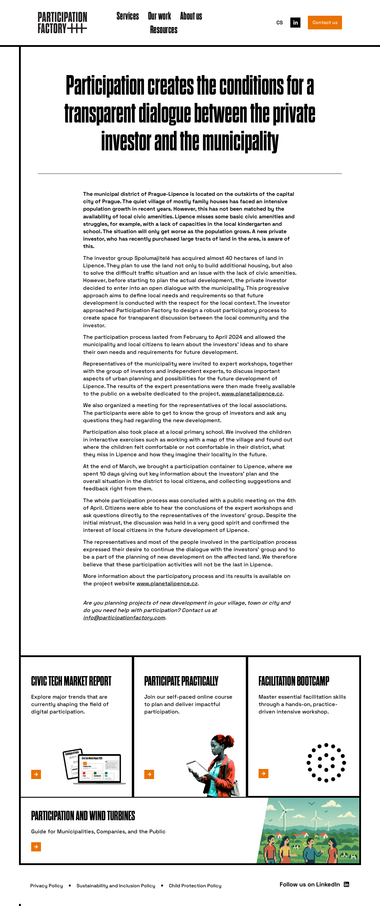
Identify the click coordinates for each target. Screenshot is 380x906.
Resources (164, 29)
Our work (159, 15)
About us (191, 15)
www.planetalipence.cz (251, 393)
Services (128, 15)
